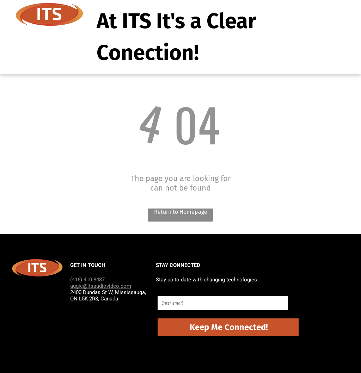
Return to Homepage (180, 212)
